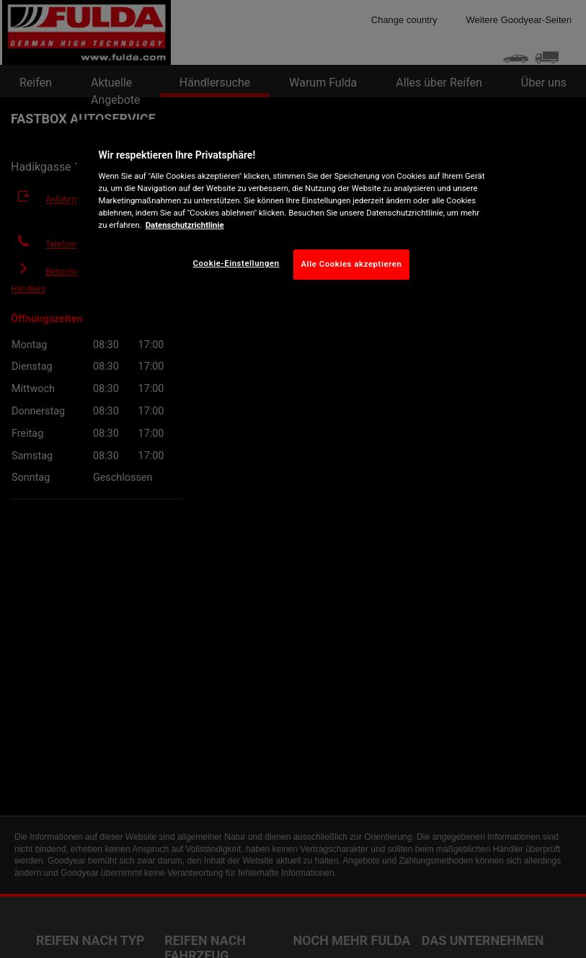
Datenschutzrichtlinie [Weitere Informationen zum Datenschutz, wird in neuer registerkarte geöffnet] (185, 225)
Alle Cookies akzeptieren (351, 264)
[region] (293, 211)
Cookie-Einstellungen (236, 263)
